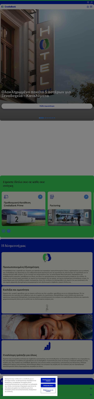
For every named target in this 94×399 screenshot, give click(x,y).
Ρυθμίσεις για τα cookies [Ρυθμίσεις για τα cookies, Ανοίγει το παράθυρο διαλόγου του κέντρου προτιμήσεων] (48, 390)
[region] (30, 386)
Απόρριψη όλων (48, 385)
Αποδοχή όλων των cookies (48, 380)
